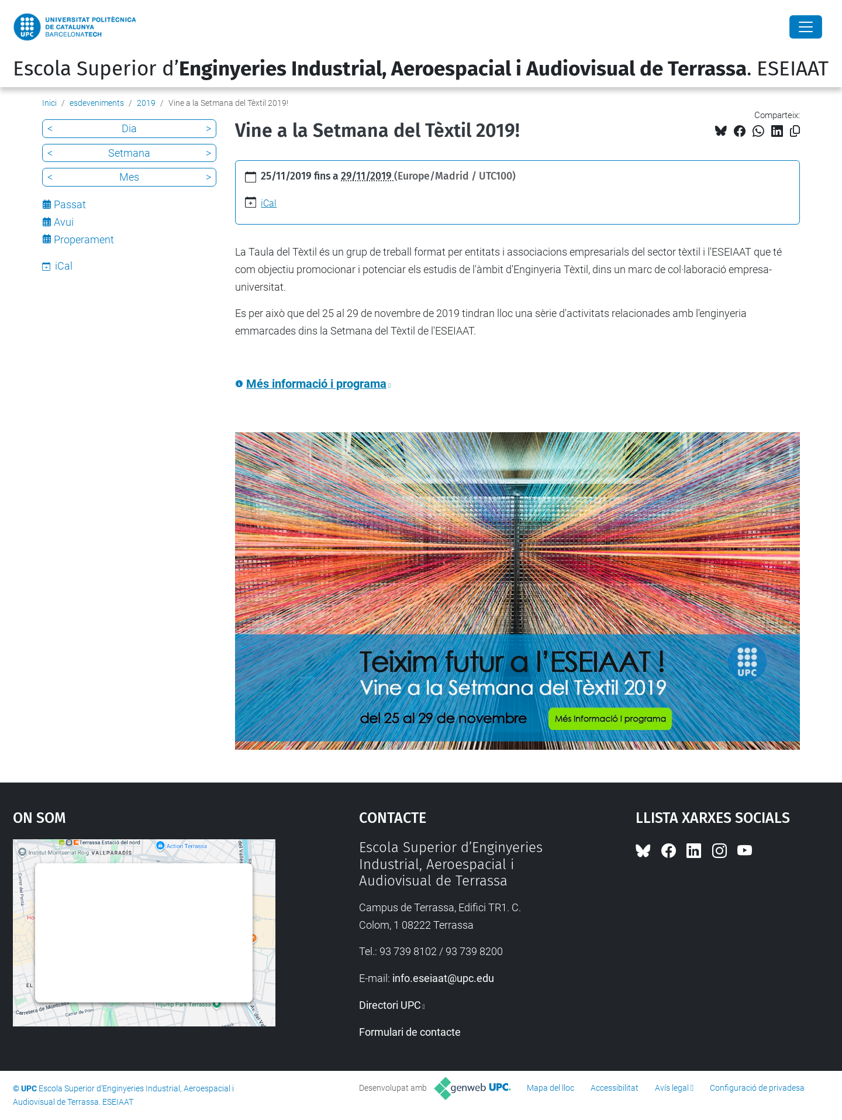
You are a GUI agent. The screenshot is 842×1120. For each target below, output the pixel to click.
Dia (129, 128)
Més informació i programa (316, 384)
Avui (64, 222)
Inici (49, 103)
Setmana (129, 153)
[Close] (805, 27)
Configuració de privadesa (757, 1088)
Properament (84, 239)
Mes (129, 177)
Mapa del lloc (550, 1088)
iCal (269, 203)
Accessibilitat (615, 1088)
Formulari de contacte (410, 1032)
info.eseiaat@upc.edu (443, 978)
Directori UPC (390, 1005)
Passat (70, 204)
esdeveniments (97, 103)
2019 (146, 103)
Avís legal (672, 1088)
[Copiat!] (795, 131)
